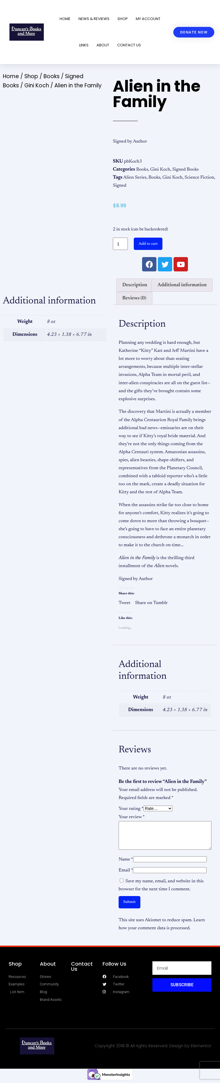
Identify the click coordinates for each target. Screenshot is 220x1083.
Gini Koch (36, 85)
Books (52, 76)
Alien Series (134, 177)
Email (126, 870)
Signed (119, 185)
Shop (122, 18)
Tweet (124, 602)
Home (65, 18)
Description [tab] (134, 285)
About (103, 45)
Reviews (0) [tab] (134, 298)
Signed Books (185, 169)
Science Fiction (199, 177)
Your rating (131, 808)
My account (148, 18)
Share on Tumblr (151, 602)
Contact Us (129, 45)
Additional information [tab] (182, 285)
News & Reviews (93, 18)
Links (84, 45)
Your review (132, 817)
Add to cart (148, 244)
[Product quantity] (120, 244)
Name (126, 859)
